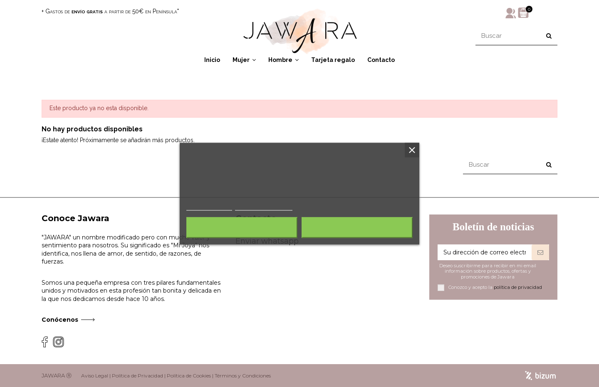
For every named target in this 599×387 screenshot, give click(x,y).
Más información (209, 206)
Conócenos (60, 319)
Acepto (357, 227)
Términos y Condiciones (243, 375)
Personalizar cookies (263, 206)
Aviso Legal (94, 375)
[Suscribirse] (540, 252)
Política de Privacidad (137, 375)
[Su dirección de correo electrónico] (485, 252)
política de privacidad (518, 287)
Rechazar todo (242, 227)
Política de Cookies (189, 375)
